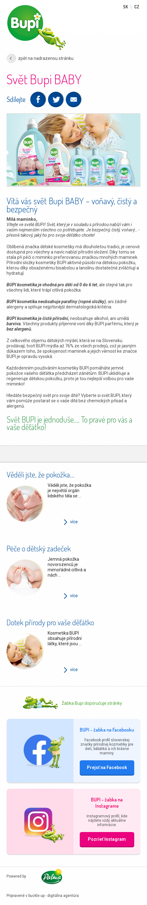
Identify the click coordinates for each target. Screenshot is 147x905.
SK (125, 6)
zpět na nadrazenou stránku (46, 58)
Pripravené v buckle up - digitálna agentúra (43, 895)
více (74, 521)
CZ (136, 6)
